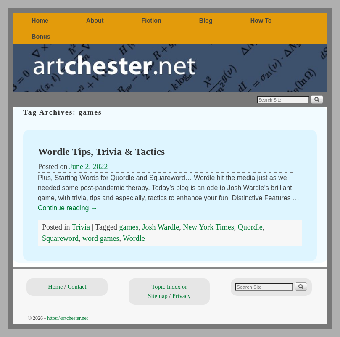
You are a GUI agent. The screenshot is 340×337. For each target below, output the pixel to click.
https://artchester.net (67, 318)
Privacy (181, 296)
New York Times (208, 227)
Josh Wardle (160, 227)
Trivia (81, 227)
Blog (206, 20)
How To (261, 20)
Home (40, 20)
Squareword (60, 238)
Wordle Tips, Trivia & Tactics (101, 151)
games (129, 227)
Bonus (41, 36)
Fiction (151, 20)
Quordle (250, 227)
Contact (77, 286)
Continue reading (68, 208)
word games (100, 238)
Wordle (134, 238)
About (95, 20)
